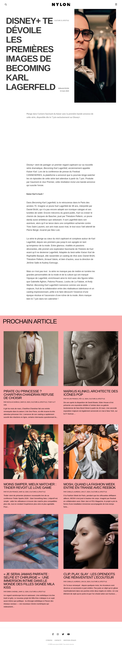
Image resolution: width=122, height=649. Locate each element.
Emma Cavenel (12, 592)
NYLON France (72, 399)
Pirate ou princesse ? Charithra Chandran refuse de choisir (29, 394)
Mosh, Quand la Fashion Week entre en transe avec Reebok (90, 485)
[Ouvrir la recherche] (6, 4)
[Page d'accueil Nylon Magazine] (61, 4)
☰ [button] (116, 4)
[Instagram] (58, 634)
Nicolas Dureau (13, 402)
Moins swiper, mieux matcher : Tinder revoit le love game (30, 485)
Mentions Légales (70, 640)
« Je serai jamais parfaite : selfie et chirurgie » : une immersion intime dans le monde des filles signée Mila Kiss (29, 580)
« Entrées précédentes (8, 613)
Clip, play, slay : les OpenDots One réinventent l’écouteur (89, 575)
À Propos (49, 640)
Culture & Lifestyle (39, 402)
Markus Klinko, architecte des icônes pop (91, 392)
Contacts (58, 640)
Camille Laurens (73, 492)
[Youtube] (68, 634)
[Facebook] (53, 634)
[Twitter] (63, 634)
